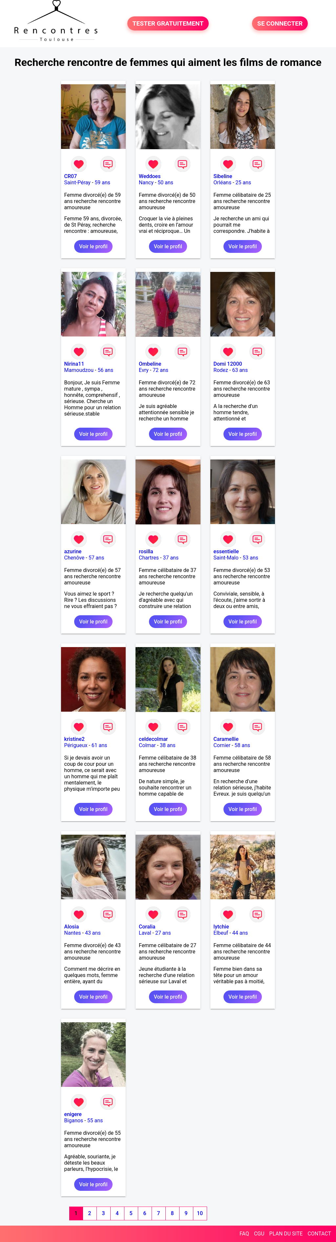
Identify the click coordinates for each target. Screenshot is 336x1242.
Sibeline (223, 176)
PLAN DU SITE (286, 1234)
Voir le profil (93, 246)
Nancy (146, 182)
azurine (73, 551)
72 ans (160, 370)
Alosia (71, 927)
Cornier (222, 745)
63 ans (240, 370)
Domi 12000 (228, 364)
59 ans (102, 182)
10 (200, 1213)
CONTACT (319, 1234)
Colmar (147, 745)
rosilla (146, 551)
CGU (259, 1234)
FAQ (244, 1234)
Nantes (72, 933)
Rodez (221, 370)
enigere (73, 1114)
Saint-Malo (226, 558)
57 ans (96, 558)
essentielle (226, 551)
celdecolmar (153, 739)
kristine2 (74, 739)
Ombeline (150, 364)
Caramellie (226, 739)
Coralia (147, 927)
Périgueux (76, 745)
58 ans (242, 745)
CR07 (70, 176)
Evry (144, 370)
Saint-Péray (77, 182)
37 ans (170, 558)
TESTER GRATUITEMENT (168, 23)
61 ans (99, 745)
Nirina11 (74, 364)
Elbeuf (221, 933)
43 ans (93, 933)
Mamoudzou (79, 370)
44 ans (240, 933)
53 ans (250, 558)
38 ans (168, 745)
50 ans (165, 182)
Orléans (223, 182)
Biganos (73, 1120)
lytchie (221, 927)
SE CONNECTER (280, 23)
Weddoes (149, 176)
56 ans (105, 370)
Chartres (149, 558)
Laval (145, 933)
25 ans (243, 182)
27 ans (163, 933)
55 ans (95, 1120)
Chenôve (74, 558)
